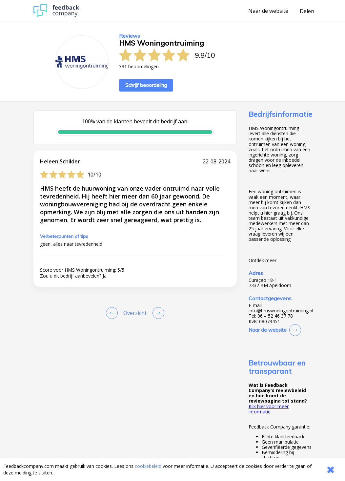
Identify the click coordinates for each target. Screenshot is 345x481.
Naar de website (268, 11)
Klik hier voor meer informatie (269, 409)
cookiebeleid (148, 466)
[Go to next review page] (157, 313)
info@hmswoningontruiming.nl (281, 310)
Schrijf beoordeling (146, 85)
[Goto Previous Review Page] (113, 313)
